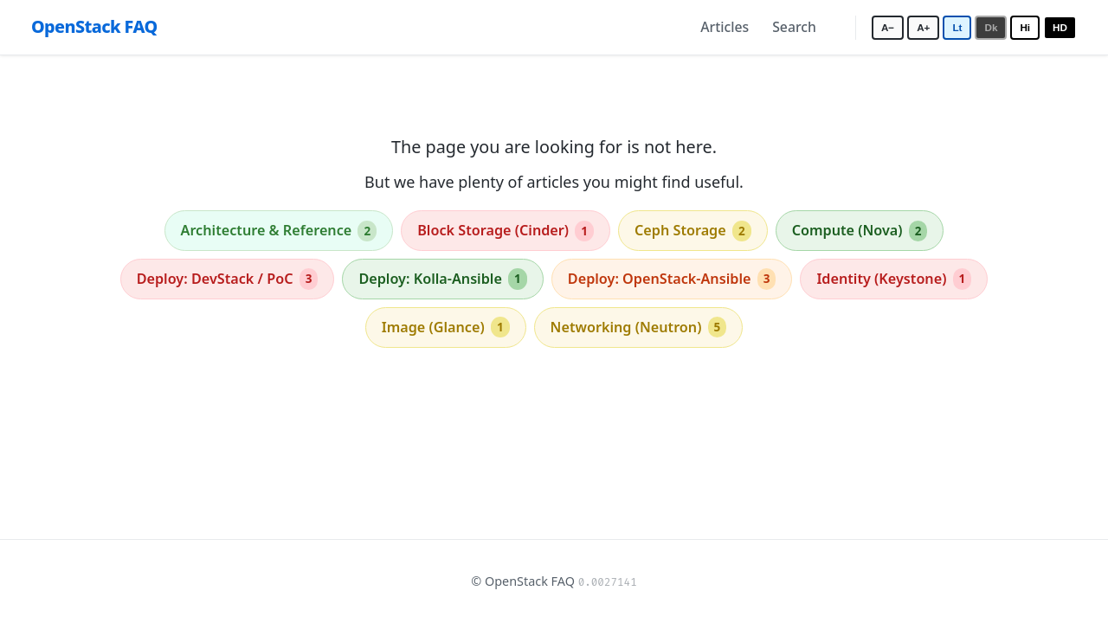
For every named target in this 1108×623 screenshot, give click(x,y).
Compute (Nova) (860, 231)
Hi (1025, 27)
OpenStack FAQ (94, 26)
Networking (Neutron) (639, 327)
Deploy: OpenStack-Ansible (672, 278)
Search (794, 26)
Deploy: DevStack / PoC (228, 278)
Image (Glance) (446, 327)
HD (1060, 27)
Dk (990, 27)
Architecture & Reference (279, 231)
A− (887, 27)
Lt (957, 27)
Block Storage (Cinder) (505, 231)
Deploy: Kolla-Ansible (442, 278)
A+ (923, 27)
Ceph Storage (693, 231)
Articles (724, 26)
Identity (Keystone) (893, 278)
